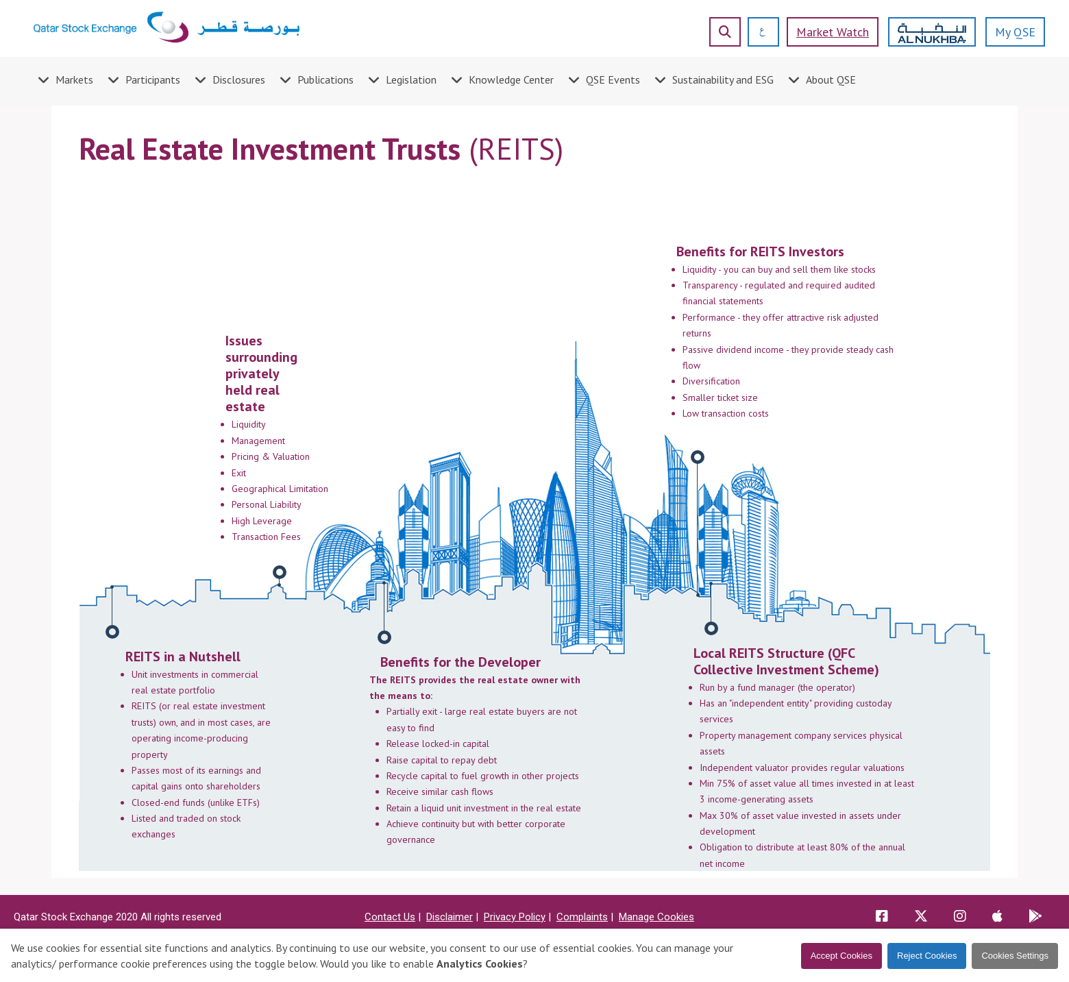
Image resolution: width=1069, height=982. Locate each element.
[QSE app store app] (997, 917)
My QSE (1015, 32)
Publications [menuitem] (325, 79)
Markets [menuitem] (74, 79)
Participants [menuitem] (152, 79)
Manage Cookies (656, 917)
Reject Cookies (927, 955)
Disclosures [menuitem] (238, 79)
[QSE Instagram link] (960, 917)
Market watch (832, 32)
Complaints (582, 917)
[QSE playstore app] (1035, 917)
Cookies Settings (1014, 955)
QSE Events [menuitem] (613, 79)
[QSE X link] (921, 917)
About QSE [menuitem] (831, 79)
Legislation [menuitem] (411, 79)
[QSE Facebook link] (882, 917)
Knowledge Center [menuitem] (511, 79)
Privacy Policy (514, 917)
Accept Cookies (841, 955)
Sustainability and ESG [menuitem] (723, 79)
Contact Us (390, 917)
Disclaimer (449, 917)
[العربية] (758, 32)
